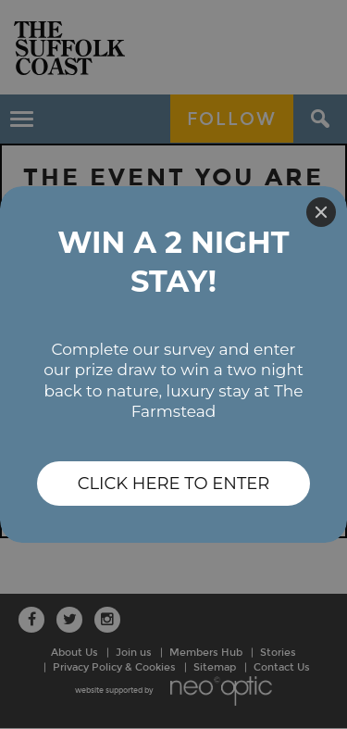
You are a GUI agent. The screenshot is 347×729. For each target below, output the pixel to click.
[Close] (321, 212)
